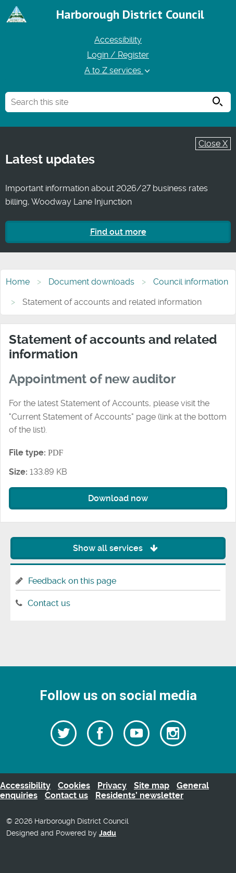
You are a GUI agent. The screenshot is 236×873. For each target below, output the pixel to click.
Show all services (118, 548)
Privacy (112, 785)
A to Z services (118, 70)
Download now (118, 498)
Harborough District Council (130, 14)
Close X (213, 144)
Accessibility (118, 40)
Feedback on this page (72, 581)
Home (18, 282)
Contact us (49, 603)
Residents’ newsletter (139, 795)
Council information (190, 282)
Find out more (118, 232)
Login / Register (118, 55)
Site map (151, 785)
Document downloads (91, 282)
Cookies (74, 785)
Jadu (107, 833)
